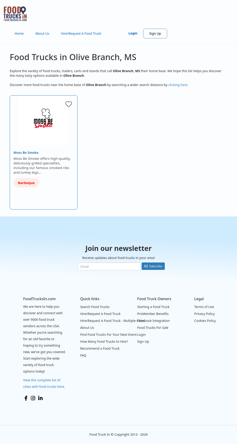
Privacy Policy (204, 313)
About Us (42, 33)
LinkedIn (40, 398)
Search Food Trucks (94, 307)
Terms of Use (204, 307)
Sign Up (155, 33)
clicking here (177, 85)
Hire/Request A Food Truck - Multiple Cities (112, 320)
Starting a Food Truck (153, 307)
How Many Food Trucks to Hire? (104, 341)
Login (132, 33)
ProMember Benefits (153, 313)
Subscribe (155, 266)
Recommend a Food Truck (99, 348)
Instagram (33, 398)
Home (19, 33)
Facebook (26, 398)
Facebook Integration (153, 320)
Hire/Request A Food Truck (81, 33)
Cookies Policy (205, 320)
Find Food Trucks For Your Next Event (108, 334)
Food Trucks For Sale (152, 327)
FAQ (83, 355)
